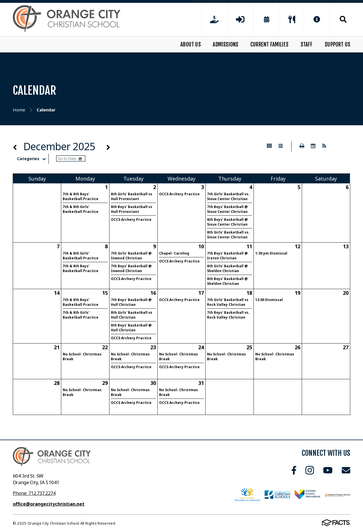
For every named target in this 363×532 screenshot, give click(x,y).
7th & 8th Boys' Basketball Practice (80, 196)
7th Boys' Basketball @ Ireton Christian (227, 255)
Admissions (225, 44)
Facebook (294, 470)
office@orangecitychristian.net (49, 504)
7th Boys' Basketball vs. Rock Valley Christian (228, 315)
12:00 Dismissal (269, 299)
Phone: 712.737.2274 (34, 493)
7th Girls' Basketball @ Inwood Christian (131, 255)
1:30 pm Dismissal (271, 253)
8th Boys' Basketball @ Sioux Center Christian (227, 222)
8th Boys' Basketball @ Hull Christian (131, 327)
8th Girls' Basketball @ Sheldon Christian (227, 268)
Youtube (328, 470)
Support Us (337, 44)
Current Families (269, 44)
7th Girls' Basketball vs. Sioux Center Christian (228, 196)
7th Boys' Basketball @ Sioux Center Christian (227, 209)
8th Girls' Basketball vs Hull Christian (131, 315)
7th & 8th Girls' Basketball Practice (80, 209)
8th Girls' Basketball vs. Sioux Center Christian (228, 234)
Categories (32, 158)
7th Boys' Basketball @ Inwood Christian (131, 268)
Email (346, 470)
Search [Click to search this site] (343, 19)
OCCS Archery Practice (131, 219)
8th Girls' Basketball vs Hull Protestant (131, 196)
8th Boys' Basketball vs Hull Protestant (131, 209)
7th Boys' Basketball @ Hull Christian (131, 302)
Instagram (309, 470)
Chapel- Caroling (174, 253)
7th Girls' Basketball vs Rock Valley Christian (227, 302)
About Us (190, 44)
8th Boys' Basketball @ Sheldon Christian (227, 281)
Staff (307, 44)
